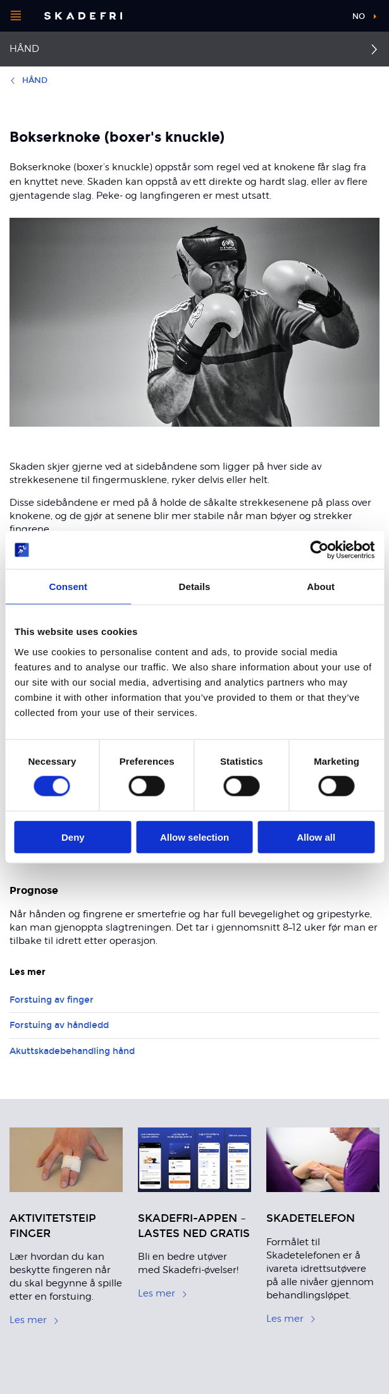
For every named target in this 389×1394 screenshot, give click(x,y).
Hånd (24, 48)
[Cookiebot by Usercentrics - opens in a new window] (319, 550)
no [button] (358, 16)
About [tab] (321, 586)
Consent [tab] (68, 586)
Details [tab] (195, 586)
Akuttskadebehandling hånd (72, 1051)
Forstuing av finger (51, 1000)
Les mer (34, 1320)
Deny (73, 836)
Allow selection (194, 836)
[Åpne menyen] (16, 16)
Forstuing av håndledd (59, 1025)
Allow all (316, 836)
